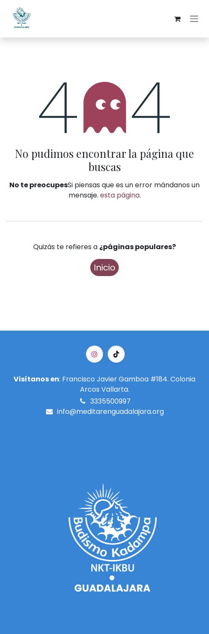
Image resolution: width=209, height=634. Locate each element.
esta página (120, 195)
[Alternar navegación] (194, 19)
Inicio (104, 267)
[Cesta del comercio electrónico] (177, 18)
